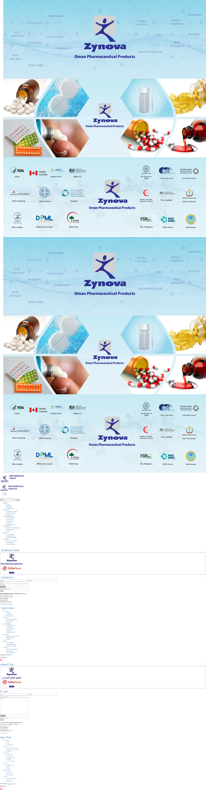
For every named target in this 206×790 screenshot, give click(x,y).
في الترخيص (9, 756)
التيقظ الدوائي (3, 733)
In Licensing (9, 519)
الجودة (7, 768)
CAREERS (6, 539)
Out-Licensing (9, 629)
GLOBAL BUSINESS (8, 516)
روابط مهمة (6, 737)
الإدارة (7, 743)
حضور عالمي (6, 752)
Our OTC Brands (10, 513)
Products (5, 617)
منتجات (5, 746)
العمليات (5, 763)
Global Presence (10, 518)
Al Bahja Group (10, 508)
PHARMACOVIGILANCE (6, 604)
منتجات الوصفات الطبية (12, 748)
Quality (8, 531)
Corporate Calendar (11, 537)
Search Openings (10, 544)
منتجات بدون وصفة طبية (12, 749)
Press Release (10, 534)
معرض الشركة (10, 773)
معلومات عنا (6, 739)
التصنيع (8, 766)
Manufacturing (10, 529)
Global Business (7, 624)
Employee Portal (9, 550)
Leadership (9, 506)
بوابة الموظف (7, 664)
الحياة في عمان (10, 779)
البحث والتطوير (10, 765)
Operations (6, 634)
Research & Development (12, 527)
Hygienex (8, 514)
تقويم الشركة (9, 774)
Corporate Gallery (10, 536)
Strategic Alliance (10, 524)
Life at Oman (9, 542)
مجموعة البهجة (10, 744)
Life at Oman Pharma (11, 540)
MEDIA (5, 532)
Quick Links (7, 608)
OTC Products (10, 620)
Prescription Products (11, 511)
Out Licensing (9, 521)
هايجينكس (8, 751)
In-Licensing (9, 627)
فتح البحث (8, 781)
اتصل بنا (4, 691)
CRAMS (8, 523)
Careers (5, 647)
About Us (5, 503)
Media (4, 641)
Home (5, 501)
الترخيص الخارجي (10, 757)
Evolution (8, 505)
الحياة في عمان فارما (11, 778)
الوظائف (5, 776)
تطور (7, 741)
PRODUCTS (6, 510)
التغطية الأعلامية (7, 770)
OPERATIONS (7, 526)
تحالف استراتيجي (10, 761)
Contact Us (6, 577)
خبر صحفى (9, 771)
